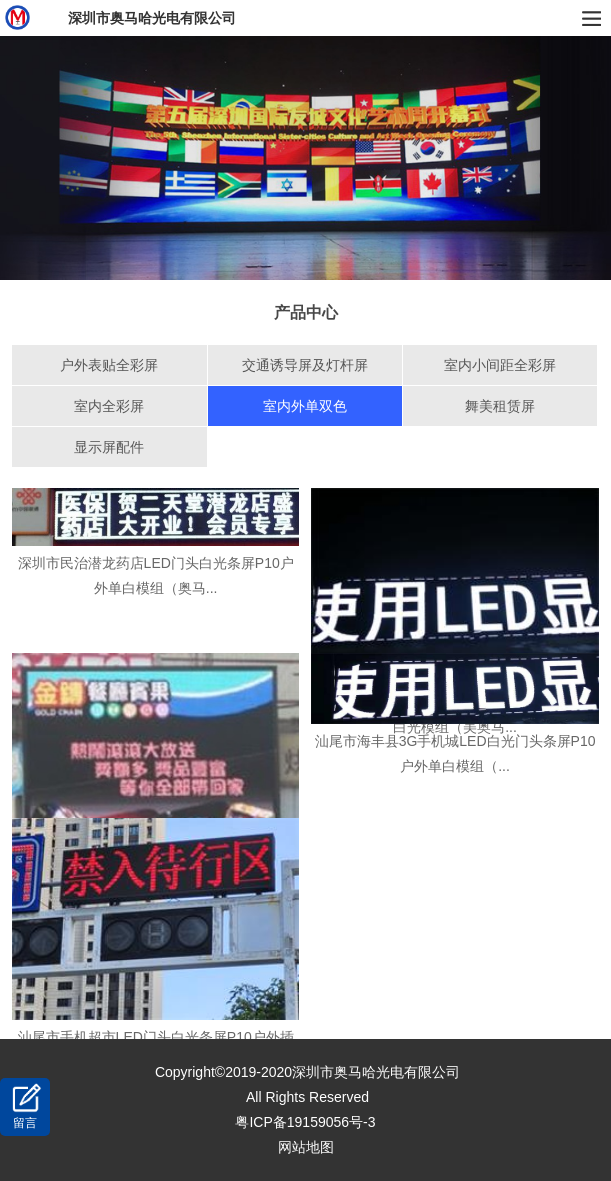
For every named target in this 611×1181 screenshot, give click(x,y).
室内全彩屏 (109, 406)
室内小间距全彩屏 (500, 365)
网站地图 (306, 1147)
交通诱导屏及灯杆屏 (305, 365)
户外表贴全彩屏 (109, 365)
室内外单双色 (305, 406)
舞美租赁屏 (500, 406)
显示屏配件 (109, 447)
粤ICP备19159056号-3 (305, 1122)
